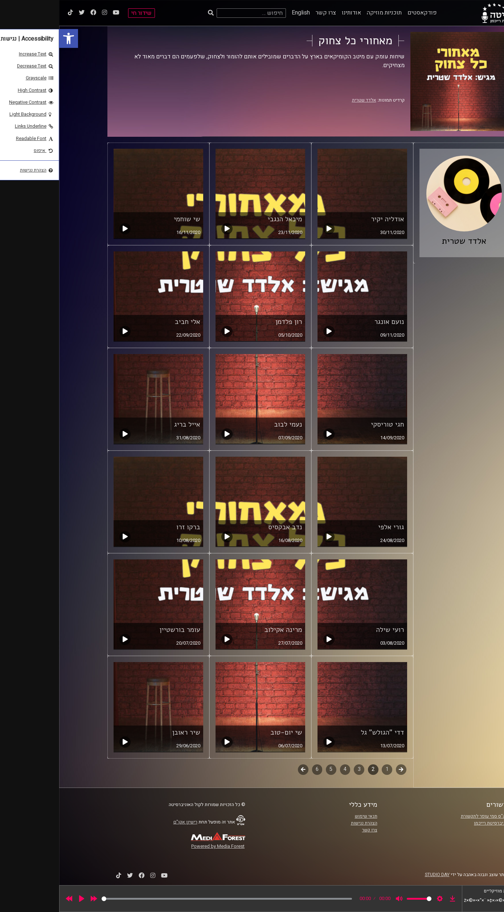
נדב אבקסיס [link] (226, 527)
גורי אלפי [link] (332, 527)
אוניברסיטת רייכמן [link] (432, 823)
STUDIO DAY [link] (378, 874)
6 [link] (258, 769)
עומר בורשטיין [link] (120, 629)
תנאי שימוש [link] (307, 816)
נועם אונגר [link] (330, 321)
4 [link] (285, 769)
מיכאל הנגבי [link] (225, 219)
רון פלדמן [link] (229, 321)
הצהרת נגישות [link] (305, 823)
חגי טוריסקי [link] (328, 424)
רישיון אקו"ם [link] (126, 822)
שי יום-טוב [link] (227, 732)
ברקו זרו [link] (129, 527)
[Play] (22, 898)
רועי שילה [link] (331, 629)
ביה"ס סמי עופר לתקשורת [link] (426, 816)
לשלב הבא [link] (244, 770)
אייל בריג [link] (128, 424)
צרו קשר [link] (267, 12)
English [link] (242, 12)
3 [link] (300, 769)
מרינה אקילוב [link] (224, 629)
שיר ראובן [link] (127, 732)
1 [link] (328, 769)
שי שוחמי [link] (128, 219)
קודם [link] (342, 769)
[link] (9, 38)
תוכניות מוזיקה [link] (325, 12)
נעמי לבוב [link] (229, 424)
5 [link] (271, 769)
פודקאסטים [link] (363, 12)
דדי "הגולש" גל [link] (323, 732)
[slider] (167, 898)
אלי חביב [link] (128, 321)
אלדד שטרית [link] (305, 100)
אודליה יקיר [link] (328, 219)
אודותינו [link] (292, 12)
